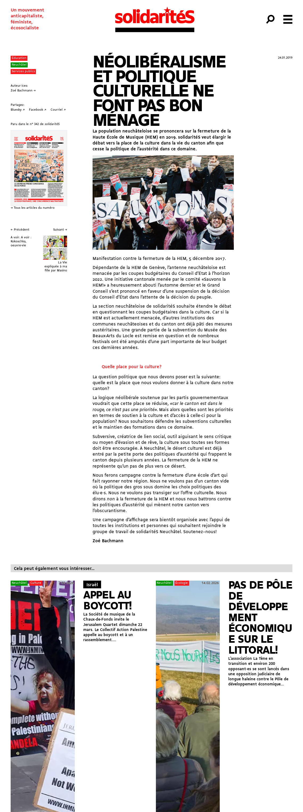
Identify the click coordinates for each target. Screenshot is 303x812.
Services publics (23, 71)
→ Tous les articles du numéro (33, 208)
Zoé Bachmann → (23, 90)
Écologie (181, 583)
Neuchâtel (19, 64)
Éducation (19, 58)
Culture (35, 583)
